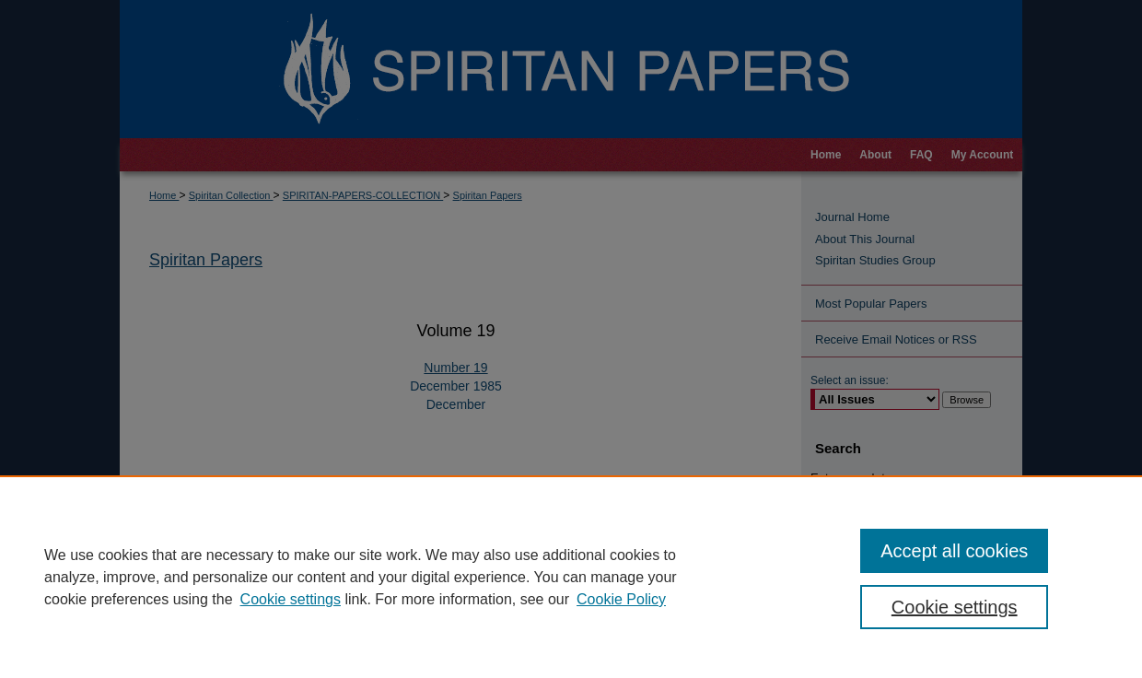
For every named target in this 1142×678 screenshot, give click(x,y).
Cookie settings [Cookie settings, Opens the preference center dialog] (954, 607)
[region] (571, 576)
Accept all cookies (954, 551)
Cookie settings (290, 599)
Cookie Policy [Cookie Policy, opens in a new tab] (621, 599)
